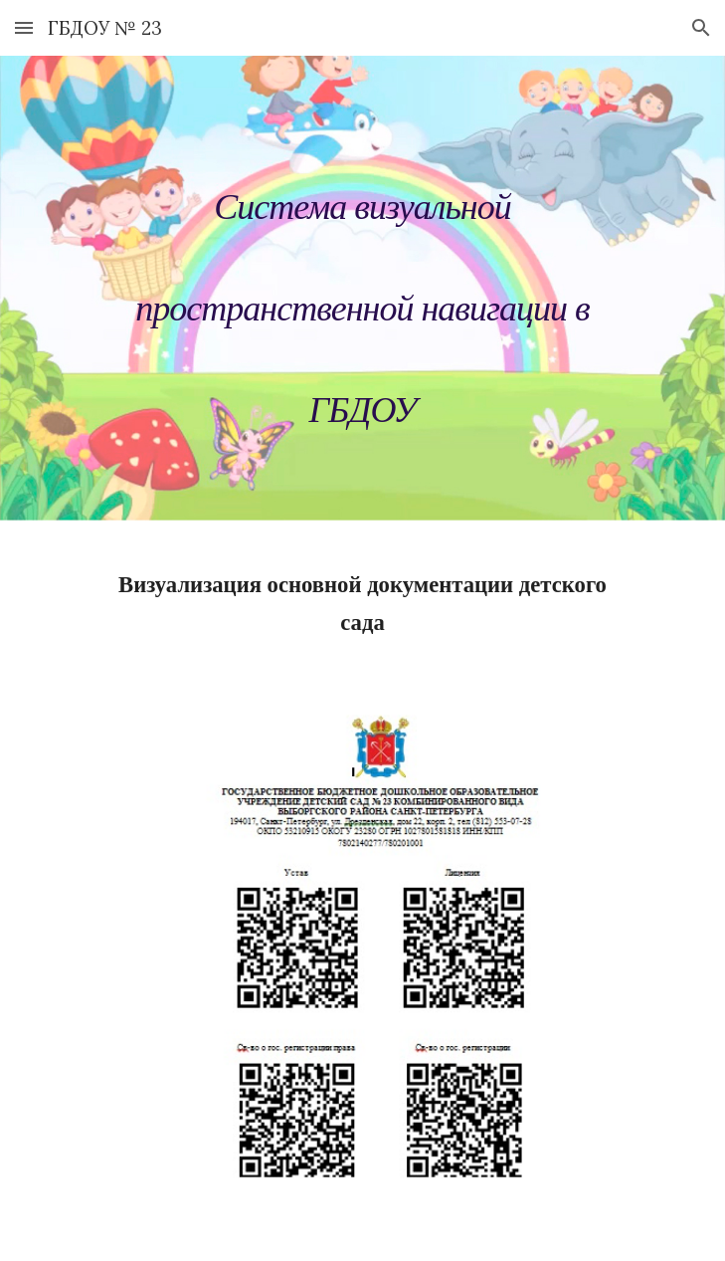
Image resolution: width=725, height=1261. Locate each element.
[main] (362, 295)
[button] (24, 27)
